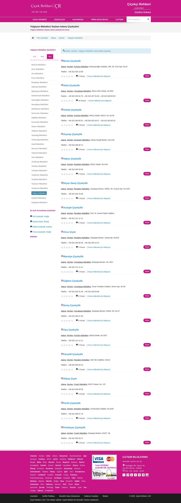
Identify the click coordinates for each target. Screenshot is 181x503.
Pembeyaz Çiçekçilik (74, 427)
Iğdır (66, 472)
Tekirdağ (49, 487)
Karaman (48, 478)
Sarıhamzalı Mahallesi (40, 96)
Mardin (49, 481)
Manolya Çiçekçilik (73, 256)
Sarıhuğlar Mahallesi (40, 100)
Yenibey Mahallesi (39, 166)
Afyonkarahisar (75, 456)
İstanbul (33, 456)
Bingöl (32, 462)
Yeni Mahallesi (37, 157)
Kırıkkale (57, 478)
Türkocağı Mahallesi (39, 140)
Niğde (77, 481)
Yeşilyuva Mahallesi (39, 188)
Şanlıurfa (33, 487)
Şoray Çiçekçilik (72, 305)
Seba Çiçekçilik (71, 85)
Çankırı (43, 465)
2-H (34, 57)
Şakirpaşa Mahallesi (39, 91)
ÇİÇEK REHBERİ (40, 20)
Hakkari (45, 472)
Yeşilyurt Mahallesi (39, 184)
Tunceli (73, 487)
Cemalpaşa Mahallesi (82, 91)
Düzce (75, 465)
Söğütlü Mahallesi (38, 118)
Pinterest (143, 475)
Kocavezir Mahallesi (82, 140)
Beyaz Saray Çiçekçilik (75, 183)
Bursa (58, 462)
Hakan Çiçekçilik (72, 158)
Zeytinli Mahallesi (38, 198)
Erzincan (40, 468)
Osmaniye (34, 484)
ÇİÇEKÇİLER (59, 20)
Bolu (45, 462)
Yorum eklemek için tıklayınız (99, 76)
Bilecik (80, 459)
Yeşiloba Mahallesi (39, 179)
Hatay (52, 472)
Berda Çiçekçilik (72, 61)
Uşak (80, 487)
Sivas (77, 484)
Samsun (58, 484)
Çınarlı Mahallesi (80, 384)
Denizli (58, 465)
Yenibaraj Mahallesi (39, 162)
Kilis (74, 478)
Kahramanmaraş (36, 478)
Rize (42, 484)
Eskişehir (58, 468)
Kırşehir (50, 475)
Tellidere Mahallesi (39, 131)
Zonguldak (49, 491)
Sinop (70, 484)
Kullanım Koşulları (91, 496)
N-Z (50, 57)
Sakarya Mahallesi (39, 87)
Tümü (147, 76)
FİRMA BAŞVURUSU (99, 20)
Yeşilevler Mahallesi (39, 175)
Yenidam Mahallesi (39, 171)
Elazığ (32, 468)
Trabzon (64, 487)
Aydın (55, 459)
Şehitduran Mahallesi (40, 109)
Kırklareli (42, 475)
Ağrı (85, 456)
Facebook (124, 475)
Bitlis (39, 462)
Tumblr (135, 475)
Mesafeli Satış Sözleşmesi (69, 496)
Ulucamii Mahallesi (39, 149)
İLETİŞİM (119, 20)
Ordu (83, 481)
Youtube (139, 475)
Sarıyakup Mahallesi (39, 104)
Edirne (82, 465)
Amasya (33, 459)
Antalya (41, 459)
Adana (53, 38)
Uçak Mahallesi (37, 144)
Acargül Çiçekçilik (73, 207)
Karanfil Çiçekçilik (73, 354)
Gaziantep (68, 468)
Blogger (131, 475)
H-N (42, 57)
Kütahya (73, 475)
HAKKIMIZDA (78, 20)
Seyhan (62, 38)
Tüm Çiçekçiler (42, 38)
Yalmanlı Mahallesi (39, 153)
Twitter (128, 475)
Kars (71, 472)
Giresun (77, 468)
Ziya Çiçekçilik (71, 330)
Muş (62, 481)
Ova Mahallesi (37, 74)
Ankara (41, 456)
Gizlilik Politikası (48, 496)
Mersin (80, 478)
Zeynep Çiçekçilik (72, 134)
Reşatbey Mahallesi (81, 164)
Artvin (49, 459)
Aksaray (63, 459)
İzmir (48, 456)
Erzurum (49, 468)
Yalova (40, 491)
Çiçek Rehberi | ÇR (143, 496)
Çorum (51, 465)
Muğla (56, 481)
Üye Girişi (43, 12)
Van (85, 487)
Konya (66, 475)
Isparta (59, 472)
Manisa (41, 481)
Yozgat (32, 491)
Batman (74, 462)
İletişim (105, 496)
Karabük (66, 478)
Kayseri (33, 475)
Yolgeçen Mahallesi (74, 38)
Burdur (51, 462)
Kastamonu (80, 472)
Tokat (57, 487)
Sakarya (49, 484)
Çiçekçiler (34, 496)
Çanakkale (34, 465)
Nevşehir (69, 481)
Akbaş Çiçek (70, 378)
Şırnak (41, 487)
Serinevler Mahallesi (39, 113)
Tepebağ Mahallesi (39, 135)
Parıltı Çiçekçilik (72, 403)
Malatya (33, 481)
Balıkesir (71, 459)
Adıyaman (63, 456)
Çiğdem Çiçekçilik (73, 281)
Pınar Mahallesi (37, 78)
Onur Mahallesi (37, 69)
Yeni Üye (34, 12)
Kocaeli (58, 475)
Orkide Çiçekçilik (72, 110)
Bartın (81, 462)
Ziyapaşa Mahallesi (39, 202)
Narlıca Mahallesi (38, 65)
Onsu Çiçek (69, 232)
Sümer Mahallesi (38, 126)
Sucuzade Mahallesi (39, 122)
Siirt (64, 484)
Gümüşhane (35, 472)
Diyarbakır (67, 465)
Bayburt (66, 462)
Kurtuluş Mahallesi (81, 67)
